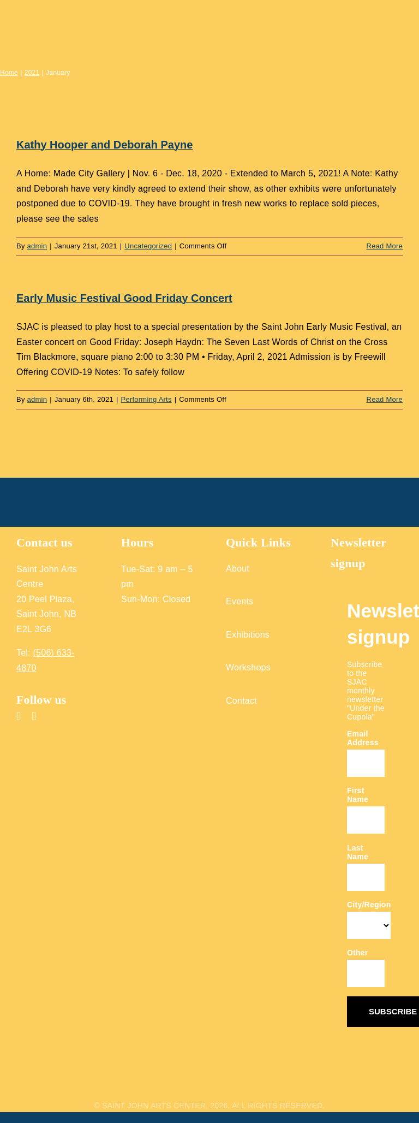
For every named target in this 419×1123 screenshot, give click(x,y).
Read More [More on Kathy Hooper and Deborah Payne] (385, 246)
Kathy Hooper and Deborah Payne (104, 145)
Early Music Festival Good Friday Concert (124, 298)
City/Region (369, 904)
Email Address (363, 738)
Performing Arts (146, 399)
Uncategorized (148, 246)
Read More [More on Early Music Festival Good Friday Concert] (385, 399)
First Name (357, 795)
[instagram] (34, 716)
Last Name (357, 852)
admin (37, 246)
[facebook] (18, 716)
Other (357, 952)
